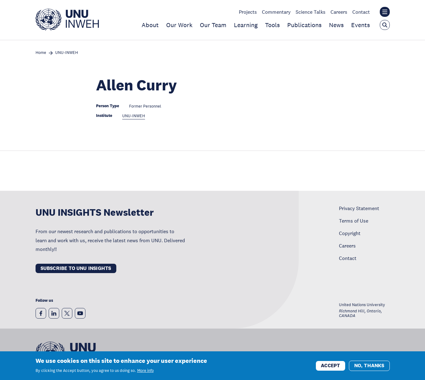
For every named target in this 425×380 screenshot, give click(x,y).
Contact (361, 12)
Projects (248, 12)
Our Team (213, 25)
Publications (304, 25)
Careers (339, 12)
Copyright (349, 233)
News (336, 25)
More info (145, 371)
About (150, 25)
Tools (272, 25)
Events (360, 25)
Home (41, 53)
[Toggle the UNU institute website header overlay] (385, 12)
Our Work (179, 25)
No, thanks (369, 366)
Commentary (276, 12)
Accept (330, 366)
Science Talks (311, 12)
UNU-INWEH (66, 53)
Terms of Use (353, 221)
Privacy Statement (359, 208)
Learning (246, 25)
